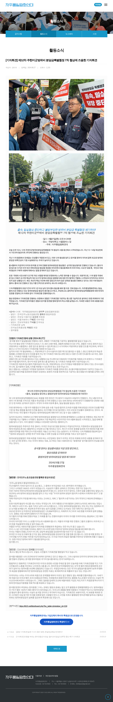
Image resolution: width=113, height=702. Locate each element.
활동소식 (43, 34)
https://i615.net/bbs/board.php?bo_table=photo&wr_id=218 (43, 606)
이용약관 (38, 676)
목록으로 (56, 649)
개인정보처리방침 (51, 676)
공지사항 (18, 34)
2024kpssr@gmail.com (83, 684)
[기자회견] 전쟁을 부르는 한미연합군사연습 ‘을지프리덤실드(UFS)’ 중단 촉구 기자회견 (48, 637)
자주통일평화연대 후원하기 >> (56, 622)
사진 (94, 34)
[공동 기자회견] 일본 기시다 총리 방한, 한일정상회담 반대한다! (39, 632)
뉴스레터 (69, 34)
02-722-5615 (46, 684)
